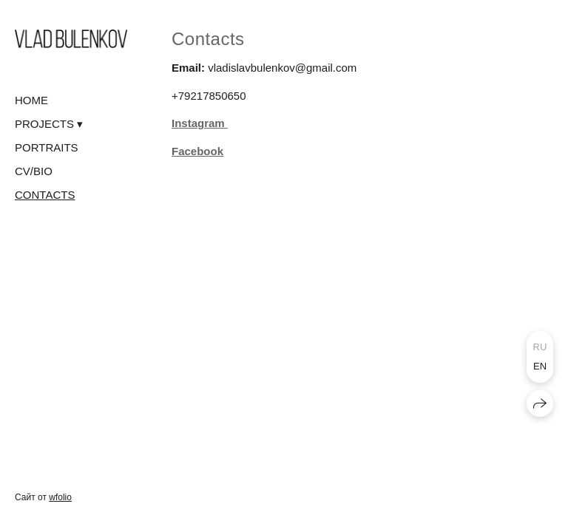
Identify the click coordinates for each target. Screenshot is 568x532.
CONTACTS (45, 194)
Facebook (197, 151)
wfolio (60, 497)
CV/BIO (34, 171)
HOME (31, 100)
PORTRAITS (46, 147)
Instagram (200, 123)
